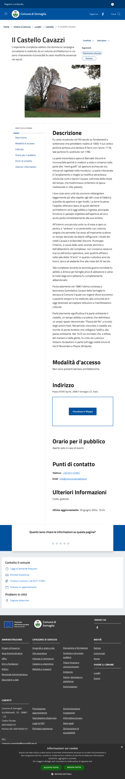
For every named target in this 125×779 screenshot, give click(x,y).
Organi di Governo (11, 648)
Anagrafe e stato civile (43, 648)
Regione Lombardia (13, 4)
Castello (50, 26)
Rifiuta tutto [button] (74, 767)
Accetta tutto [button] (51, 767)
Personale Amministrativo (15, 674)
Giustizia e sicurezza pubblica (73, 655)
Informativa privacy (72, 718)
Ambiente (68, 672)
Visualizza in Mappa (83, 411)
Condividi (89, 40)
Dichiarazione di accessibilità (71, 730)
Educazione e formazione (75, 648)
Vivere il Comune (22, 26)
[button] (62, 774)
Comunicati (99, 653)
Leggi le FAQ (38, 723)
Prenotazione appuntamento (39, 710)
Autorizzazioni (70, 686)
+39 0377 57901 (71, 473)
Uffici (4, 658)
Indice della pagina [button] (23, 128)
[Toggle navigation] (6, 14)
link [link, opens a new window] (90, 761)
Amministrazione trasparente (71, 710)
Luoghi (38, 26)
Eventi (97, 678)
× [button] (122, 747)
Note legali (68, 723)
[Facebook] (102, 14)
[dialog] (62, 761)
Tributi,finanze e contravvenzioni (71, 664)
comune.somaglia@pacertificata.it (19, 743)
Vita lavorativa (39, 653)
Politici (5, 669)
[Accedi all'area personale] (113, 4)
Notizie (97, 648)
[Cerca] (119, 14)
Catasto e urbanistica (42, 664)
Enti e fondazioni (10, 664)
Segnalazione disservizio (44, 718)
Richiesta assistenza (42, 728)
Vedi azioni (103, 40)
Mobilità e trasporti (41, 669)
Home (6, 26)
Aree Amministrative (12, 653)
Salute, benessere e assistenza (73, 679)
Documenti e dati (10, 679)
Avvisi (97, 658)
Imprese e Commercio (43, 658)
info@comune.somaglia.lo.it (73, 479)
